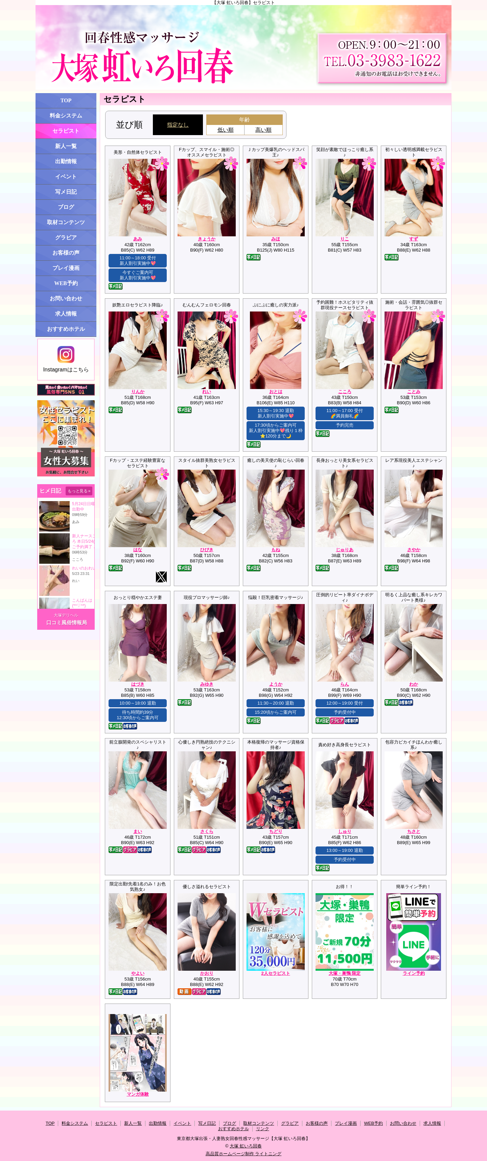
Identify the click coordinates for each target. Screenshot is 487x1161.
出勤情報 (66, 161)
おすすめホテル (66, 329)
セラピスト (65, 131)
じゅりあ (344, 549)
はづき (137, 684)
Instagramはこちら (66, 359)
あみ (137, 238)
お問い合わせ (66, 298)
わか (413, 684)
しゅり (344, 831)
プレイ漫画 (65, 268)
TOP (66, 100)
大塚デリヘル (66, 615)
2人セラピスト (275, 973)
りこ (344, 238)
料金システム (66, 116)
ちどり (275, 831)
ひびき (206, 549)
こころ (344, 391)
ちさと (413, 831)
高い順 (263, 130)
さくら (206, 831)
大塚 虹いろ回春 (246, 1145)
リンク (262, 1128)
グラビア (66, 237)
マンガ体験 (138, 1094)
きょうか (206, 238)
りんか (137, 391)
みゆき (206, 684)
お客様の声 (65, 253)
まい (137, 831)
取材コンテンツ (66, 222)
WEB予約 (65, 283)
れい (206, 391)
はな (137, 549)
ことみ (413, 391)
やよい (137, 973)
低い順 (225, 130)
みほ (275, 238)
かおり (206, 973)
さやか (413, 549)
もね (275, 549)
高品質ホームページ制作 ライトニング (244, 1153)
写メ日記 (66, 192)
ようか (275, 684)
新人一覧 (66, 146)
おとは (275, 391)
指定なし (178, 125)
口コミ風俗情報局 (66, 622)
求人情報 (66, 314)
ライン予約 (414, 973)
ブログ (66, 207)
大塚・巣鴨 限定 (345, 973)
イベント (66, 176)
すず (413, 238)
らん (344, 684)
